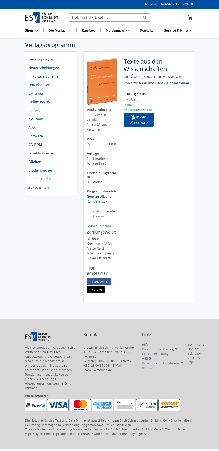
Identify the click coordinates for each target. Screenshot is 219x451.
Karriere (88, 30)
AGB (145, 358)
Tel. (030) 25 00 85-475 (194, 357)
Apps (32, 127)
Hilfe (145, 344)
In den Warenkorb (139, 120)
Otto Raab (139, 83)
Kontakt (146, 30)
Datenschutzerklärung (158, 349)
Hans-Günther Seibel (172, 83)
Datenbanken (39, 84)
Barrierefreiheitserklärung (161, 363)
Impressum (150, 368)
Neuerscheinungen (43, 67)
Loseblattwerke (40, 153)
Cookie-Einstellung (155, 354)
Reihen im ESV (39, 178)
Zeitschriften (38, 187)
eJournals (36, 119)
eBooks (34, 110)
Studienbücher (40, 170)
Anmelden (151, 4)
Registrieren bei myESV (174, 4)
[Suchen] (104, 17)
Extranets (36, 93)
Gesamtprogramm (43, 59)
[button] (32, 30)
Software (35, 136)
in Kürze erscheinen (44, 76)
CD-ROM (35, 144)
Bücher (34, 161)
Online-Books (39, 102)
